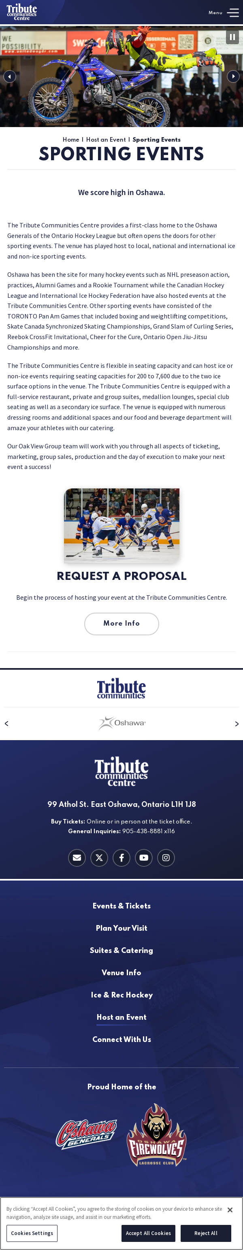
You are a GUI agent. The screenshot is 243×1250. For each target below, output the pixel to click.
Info (121, 973)
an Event (121, 1017)
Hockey (122, 995)
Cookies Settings (32, 1233)
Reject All (205, 1233)
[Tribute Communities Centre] (33, 12)
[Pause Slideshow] (232, 37)
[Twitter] (99, 858)
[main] (121, 347)
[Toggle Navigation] (224, 13)
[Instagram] (166, 858)
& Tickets (121, 906)
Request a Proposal (121, 577)
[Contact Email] (77, 858)
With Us (121, 1040)
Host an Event (106, 140)
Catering (121, 951)
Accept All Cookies (148, 1233)
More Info (121, 623)
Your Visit (121, 928)
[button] (9, 76)
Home (70, 140)
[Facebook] (121, 858)
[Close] (230, 1210)
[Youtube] (144, 858)
